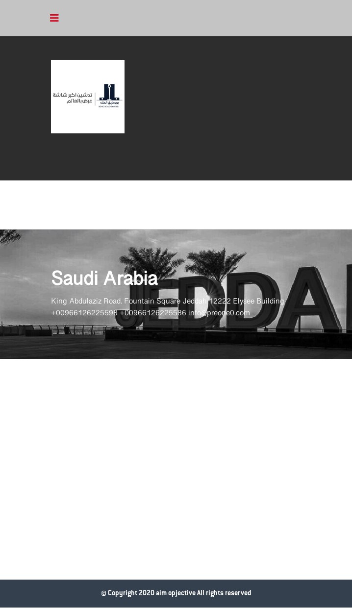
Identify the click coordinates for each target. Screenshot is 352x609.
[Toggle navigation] (54, 18)
